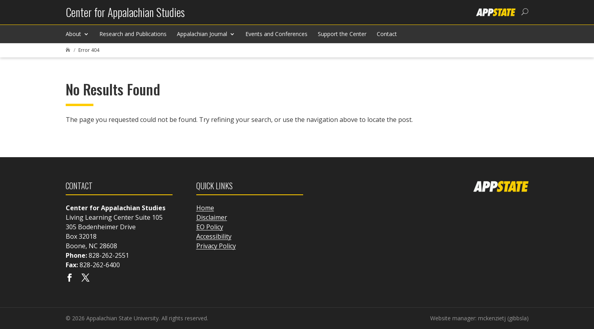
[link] (125, 15)
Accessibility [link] (214, 236)
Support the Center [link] (342, 34)
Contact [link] (387, 34)
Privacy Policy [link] (216, 246)
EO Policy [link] (209, 227)
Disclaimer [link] (211, 217)
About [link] (73, 34)
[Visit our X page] (85, 278)
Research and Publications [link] (133, 34)
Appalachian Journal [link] (202, 34)
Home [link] (205, 207)
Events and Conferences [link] (276, 34)
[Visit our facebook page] (70, 278)
